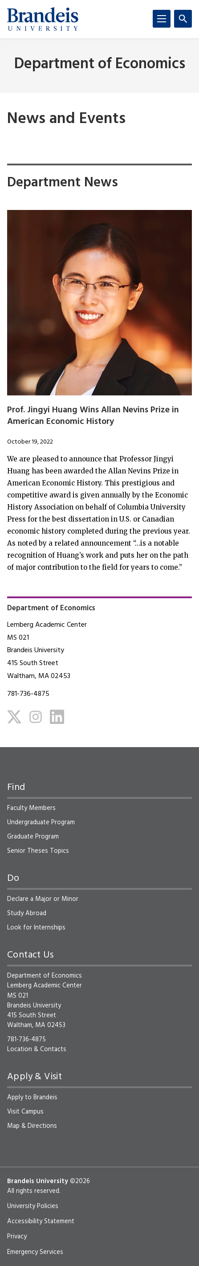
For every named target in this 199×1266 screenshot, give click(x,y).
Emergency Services (35, 1252)
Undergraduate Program (41, 822)
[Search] (183, 19)
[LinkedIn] (57, 717)
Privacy (17, 1236)
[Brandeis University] (42, 19)
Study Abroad (26, 913)
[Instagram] (35, 717)
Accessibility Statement (40, 1221)
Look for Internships (36, 927)
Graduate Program (33, 836)
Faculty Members (31, 808)
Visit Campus (25, 1111)
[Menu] (162, 19)
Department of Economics (99, 64)
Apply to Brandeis (32, 1097)
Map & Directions (32, 1126)
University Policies (32, 1206)
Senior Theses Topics (38, 851)
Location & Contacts (36, 1049)
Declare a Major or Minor (42, 899)
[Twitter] (14, 717)
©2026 (80, 1181)
